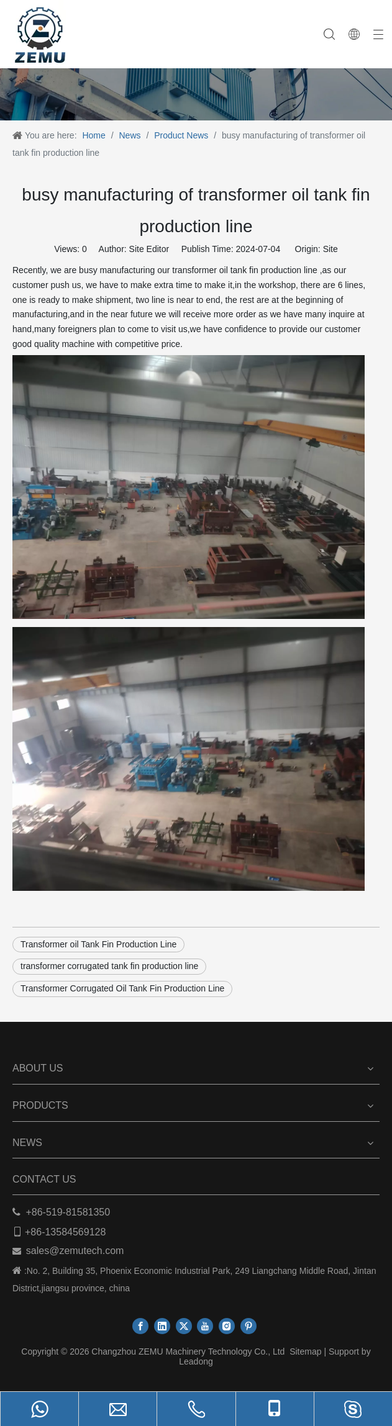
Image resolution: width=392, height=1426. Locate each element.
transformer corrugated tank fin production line (109, 966)
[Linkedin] (162, 1326)
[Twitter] (184, 1326)
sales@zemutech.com (75, 1250)
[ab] (196, 79)
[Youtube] (205, 1326)
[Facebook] (140, 1326)
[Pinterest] (248, 1326)
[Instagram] (227, 1326)
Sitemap (305, 1351)
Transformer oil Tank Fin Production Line (98, 944)
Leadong (196, 1361)
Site (330, 249)
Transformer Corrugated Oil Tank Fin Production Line (122, 988)
